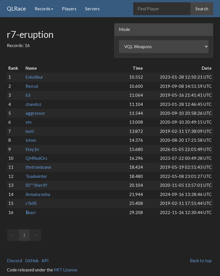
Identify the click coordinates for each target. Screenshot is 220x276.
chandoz (33, 104)
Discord (14, 260)
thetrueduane (38, 167)
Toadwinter (36, 176)
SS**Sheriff (36, 185)
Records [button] (44, 8)
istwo (30, 140)
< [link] (12, 235)
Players (69, 8)
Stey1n (32, 149)
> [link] (35, 235)
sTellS (31, 203)
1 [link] (24, 235)
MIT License (65, 269)
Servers (92, 8)
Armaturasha (37, 194)
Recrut (31, 86)
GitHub (32, 260)
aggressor (35, 113)
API (45, 260)
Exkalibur (34, 76)
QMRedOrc (36, 158)
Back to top (201, 260)
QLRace (16, 8)
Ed (27, 95)
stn (28, 122)
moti (29, 131)
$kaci (30, 212)
